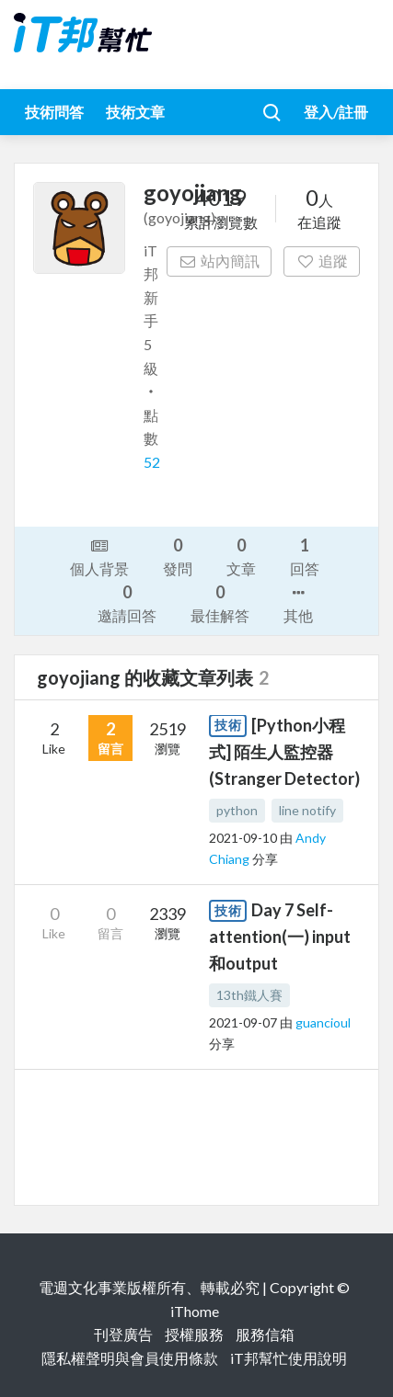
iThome (194, 1311)
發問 (177, 555)
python (237, 810)
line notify (307, 810)
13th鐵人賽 (249, 995)
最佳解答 (220, 602)
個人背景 (99, 556)
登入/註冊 (336, 111)
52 (152, 462)
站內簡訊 (219, 260)
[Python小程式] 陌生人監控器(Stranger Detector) (284, 752)
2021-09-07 (243, 1022)
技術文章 (135, 111)
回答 (304, 555)
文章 (241, 555)
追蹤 (321, 260)
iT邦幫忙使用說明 (288, 1358)
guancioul (323, 1022)
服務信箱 (265, 1334)
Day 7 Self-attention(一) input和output (280, 936)
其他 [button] (298, 603)
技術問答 (54, 111)
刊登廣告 (123, 1334)
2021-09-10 (243, 838)
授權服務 (194, 1334)
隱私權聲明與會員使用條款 (129, 1358)
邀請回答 (127, 602)
